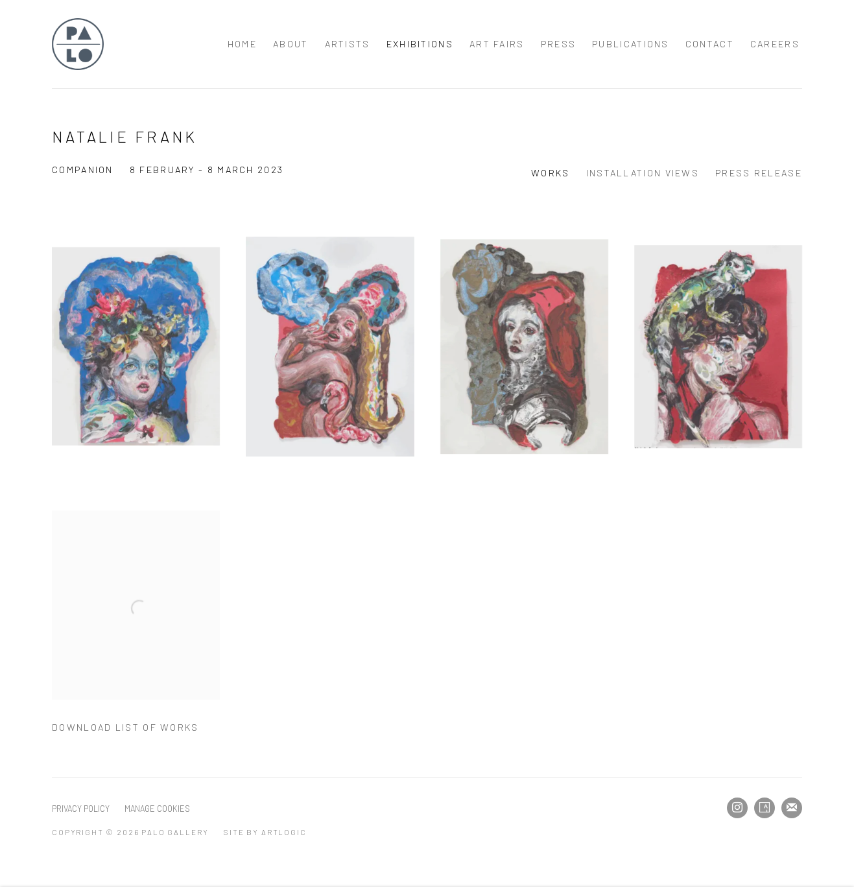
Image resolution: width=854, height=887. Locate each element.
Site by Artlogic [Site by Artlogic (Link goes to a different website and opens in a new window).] (265, 831)
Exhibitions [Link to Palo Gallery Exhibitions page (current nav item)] (419, 43)
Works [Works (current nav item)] (550, 172)
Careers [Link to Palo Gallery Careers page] (775, 43)
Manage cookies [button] (157, 808)
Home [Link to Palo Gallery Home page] (242, 43)
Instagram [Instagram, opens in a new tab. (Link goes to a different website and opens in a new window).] (737, 808)
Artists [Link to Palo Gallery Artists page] (347, 43)
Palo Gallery (78, 44)
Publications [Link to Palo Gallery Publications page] (630, 43)
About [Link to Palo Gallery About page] (291, 43)
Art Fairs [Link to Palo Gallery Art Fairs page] (497, 43)
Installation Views (642, 172)
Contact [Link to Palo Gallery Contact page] (709, 43)
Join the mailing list (791, 808)
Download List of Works (125, 727)
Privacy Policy (81, 808)
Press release (758, 172)
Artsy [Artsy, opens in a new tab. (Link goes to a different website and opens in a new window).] (764, 808)
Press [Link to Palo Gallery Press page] (558, 43)
